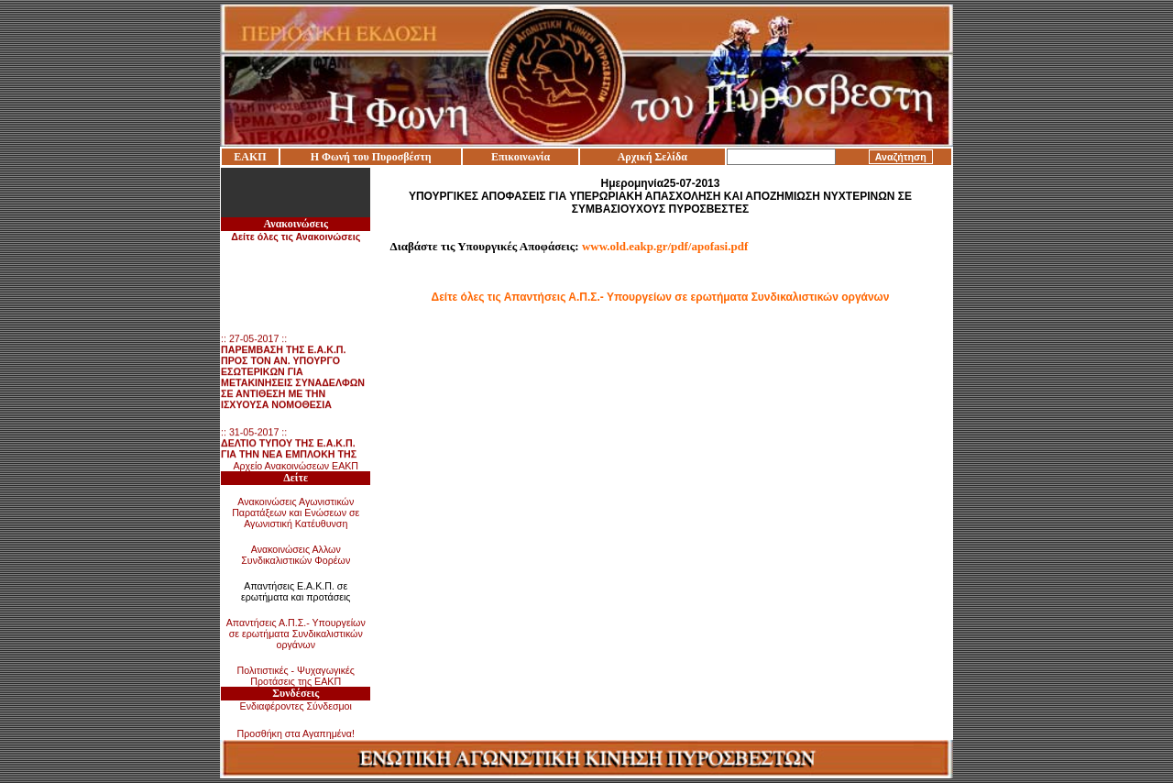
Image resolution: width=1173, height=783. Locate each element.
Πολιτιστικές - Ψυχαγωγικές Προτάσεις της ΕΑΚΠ (296, 676)
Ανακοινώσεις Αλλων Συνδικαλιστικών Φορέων (295, 555)
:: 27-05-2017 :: (293, 374)
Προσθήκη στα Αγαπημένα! (295, 733)
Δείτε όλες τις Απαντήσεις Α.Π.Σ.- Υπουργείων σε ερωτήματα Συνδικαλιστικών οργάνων (661, 297)
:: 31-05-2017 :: (290, 456)
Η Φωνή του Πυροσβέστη (371, 156)
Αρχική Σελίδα (652, 156)
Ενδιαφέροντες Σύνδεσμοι (296, 705)
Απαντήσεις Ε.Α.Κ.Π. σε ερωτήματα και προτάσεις (296, 591)
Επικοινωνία (520, 156)
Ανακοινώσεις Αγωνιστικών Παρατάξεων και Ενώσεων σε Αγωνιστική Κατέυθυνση (295, 512)
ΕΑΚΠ (250, 156)
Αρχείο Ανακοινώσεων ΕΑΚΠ (295, 465)
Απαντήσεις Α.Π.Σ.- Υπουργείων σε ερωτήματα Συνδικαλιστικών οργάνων (296, 633)
